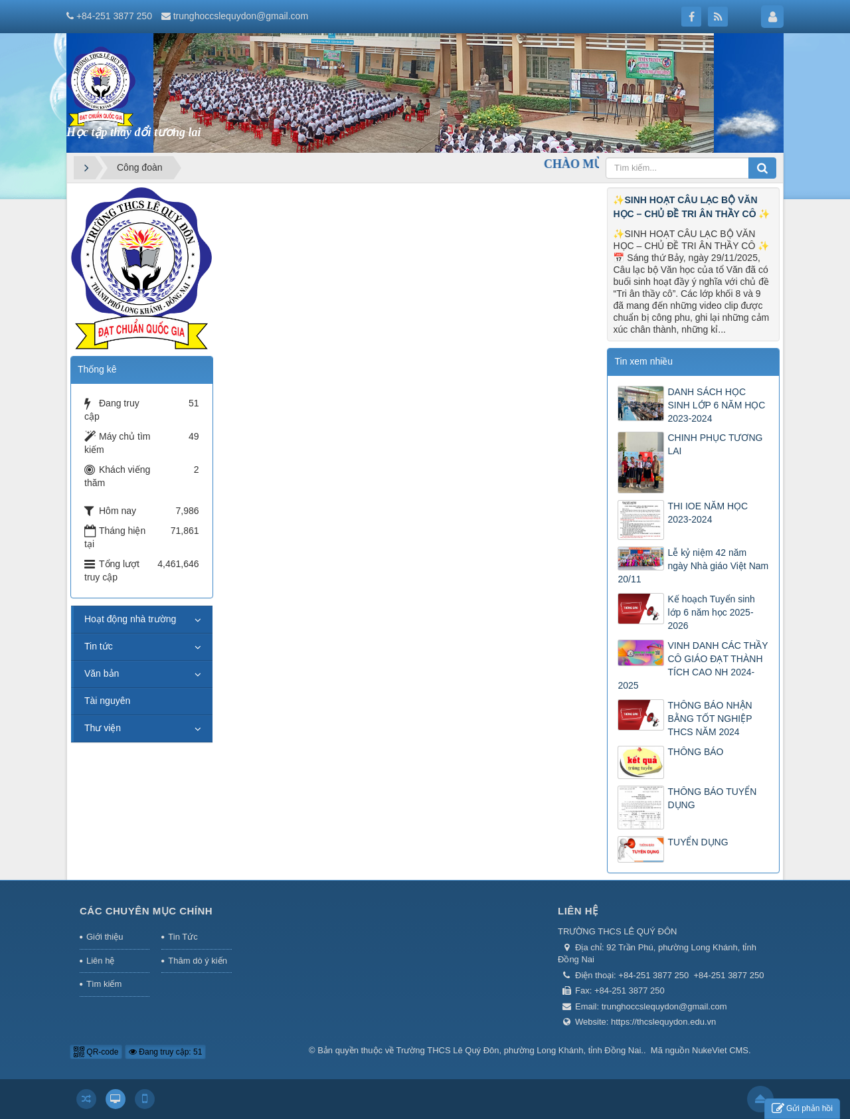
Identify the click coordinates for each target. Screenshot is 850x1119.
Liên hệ (100, 961)
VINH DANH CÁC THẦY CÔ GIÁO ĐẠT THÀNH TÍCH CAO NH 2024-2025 (693, 665)
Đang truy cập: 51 (165, 1052)
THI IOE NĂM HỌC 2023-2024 (707, 513)
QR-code (96, 1052)
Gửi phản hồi (802, 1108)
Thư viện (102, 728)
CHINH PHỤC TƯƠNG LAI (714, 444)
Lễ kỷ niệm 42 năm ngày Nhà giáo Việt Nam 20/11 (693, 565)
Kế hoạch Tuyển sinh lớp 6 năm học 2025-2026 (710, 612)
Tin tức (98, 646)
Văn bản (101, 673)
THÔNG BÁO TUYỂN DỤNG (711, 798)
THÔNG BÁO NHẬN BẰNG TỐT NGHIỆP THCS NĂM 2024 (709, 718)
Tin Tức (182, 937)
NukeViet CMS (720, 1050)
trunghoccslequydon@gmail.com (240, 16)
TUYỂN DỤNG (697, 842)
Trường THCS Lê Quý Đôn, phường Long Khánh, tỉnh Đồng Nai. (519, 1050)
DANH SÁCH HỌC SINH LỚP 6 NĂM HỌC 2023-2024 (716, 405)
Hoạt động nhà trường (130, 619)
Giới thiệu (104, 937)
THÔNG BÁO (695, 751)
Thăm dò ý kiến (197, 961)
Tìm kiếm (104, 984)
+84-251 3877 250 (114, 16)
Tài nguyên (107, 700)
